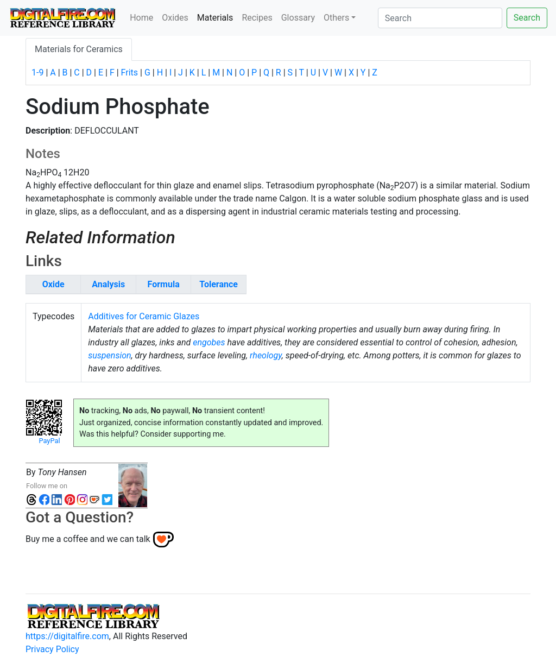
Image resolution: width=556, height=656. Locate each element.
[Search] (440, 18)
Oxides (175, 17)
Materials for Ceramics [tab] (79, 49)
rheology (266, 355)
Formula (164, 284)
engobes (209, 342)
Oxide (53, 284)
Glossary (298, 17)
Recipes (257, 17)
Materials (217, 17)
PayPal (49, 441)
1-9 (37, 72)
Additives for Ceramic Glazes (143, 316)
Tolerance (218, 284)
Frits (129, 72)
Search (527, 17)
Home (141, 17)
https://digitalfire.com (67, 636)
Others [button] (336, 17)
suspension (109, 355)
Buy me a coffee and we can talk (88, 539)
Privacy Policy (52, 649)
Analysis (108, 284)
